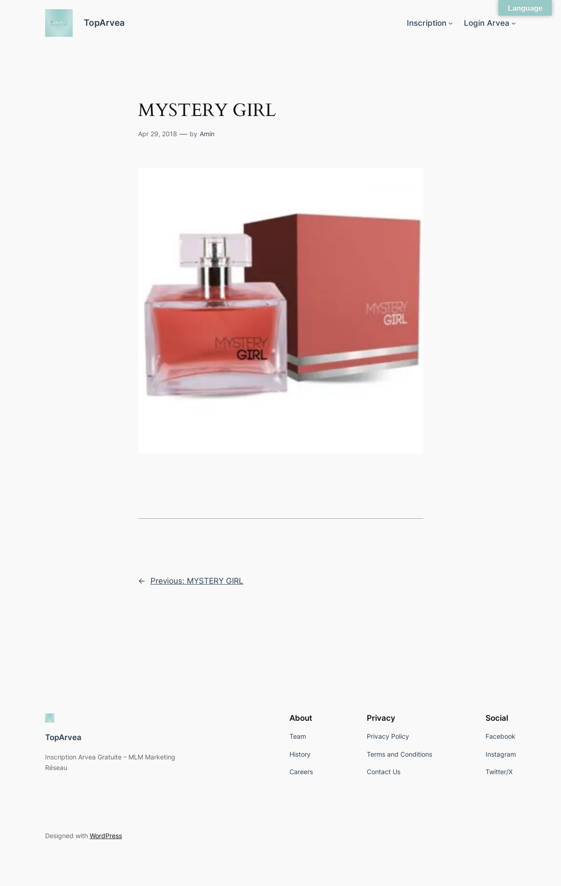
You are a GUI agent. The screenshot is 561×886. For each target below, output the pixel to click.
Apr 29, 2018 (157, 134)
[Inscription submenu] (450, 23)
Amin (207, 134)
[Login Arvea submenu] (513, 23)
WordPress (106, 836)
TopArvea (104, 22)
